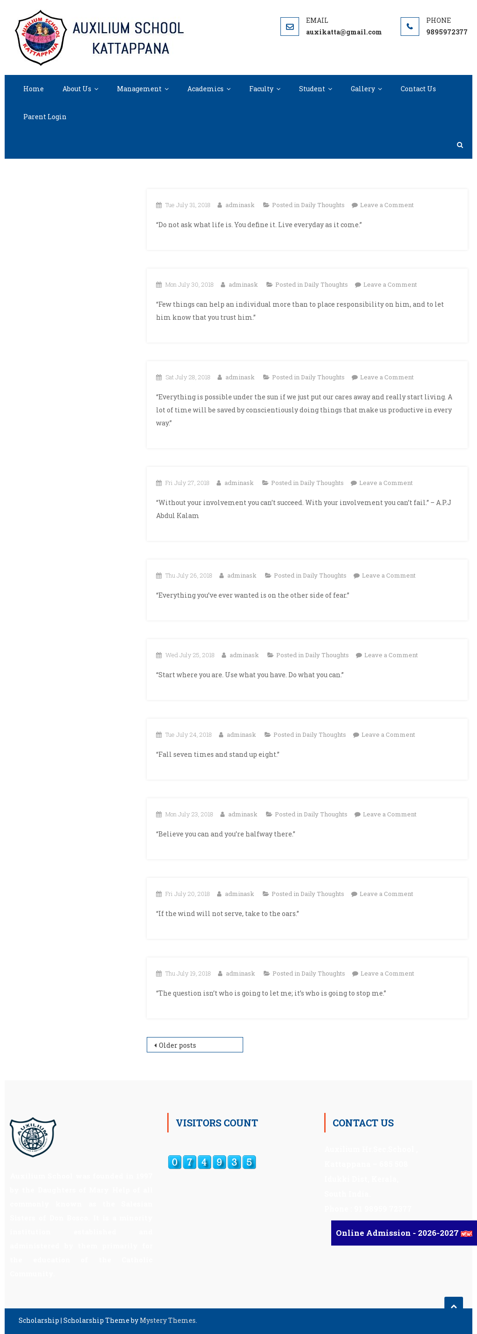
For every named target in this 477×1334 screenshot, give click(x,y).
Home (33, 88)
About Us (76, 88)
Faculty (261, 88)
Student (312, 88)
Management (139, 88)
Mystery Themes (168, 1320)
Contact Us (418, 88)
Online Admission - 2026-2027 (398, 1232)
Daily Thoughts (323, 205)
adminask (240, 205)
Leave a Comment (387, 205)
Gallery (363, 88)
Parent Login (45, 116)
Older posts (177, 1045)
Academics (205, 88)
